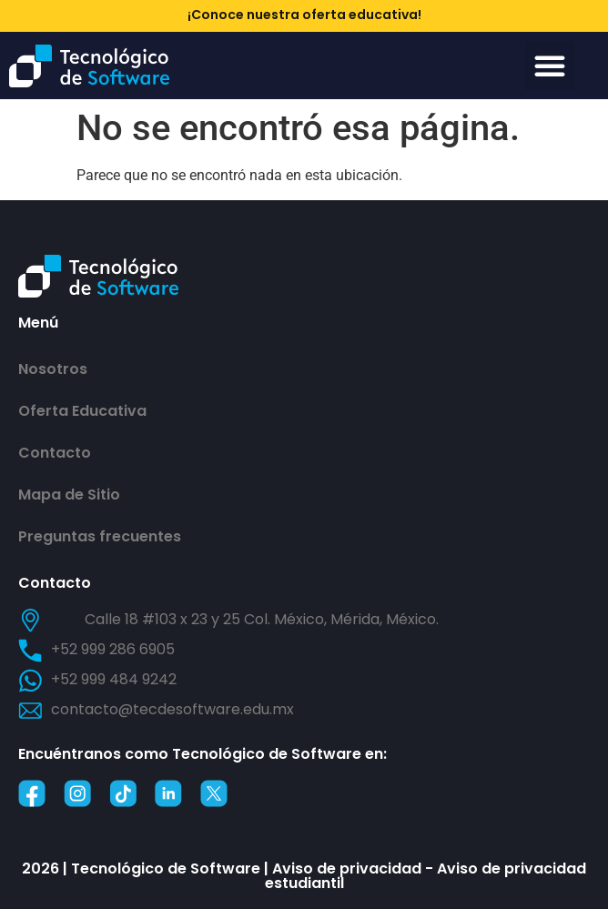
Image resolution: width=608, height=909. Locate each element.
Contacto (54, 452)
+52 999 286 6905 (113, 649)
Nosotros (52, 369)
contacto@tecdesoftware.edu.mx (172, 709)
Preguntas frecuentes (99, 536)
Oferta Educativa (82, 410)
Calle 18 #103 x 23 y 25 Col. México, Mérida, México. (262, 619)
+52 (114, 679)
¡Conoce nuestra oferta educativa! (304, 14)
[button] (549, 65)
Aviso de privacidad (346, 868)
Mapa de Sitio (69, 494)
